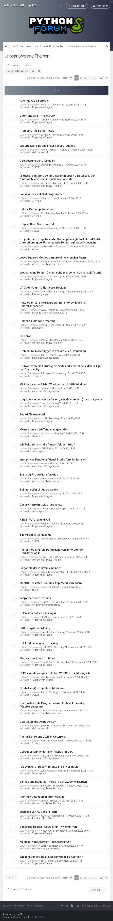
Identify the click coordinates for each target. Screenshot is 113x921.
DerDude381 (47, 246)
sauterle (45, 815)
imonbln (45, 508)
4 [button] (89, 77)
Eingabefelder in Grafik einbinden (40, 568)
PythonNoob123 (49, 149)
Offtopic (36, 200)
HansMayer (47, 602)
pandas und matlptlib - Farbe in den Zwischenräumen (53, 781)
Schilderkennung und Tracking (39, 643)
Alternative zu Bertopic (34, 100)
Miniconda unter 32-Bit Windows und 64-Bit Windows (53, 384)
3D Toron (25, 335)
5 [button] (94, 77)
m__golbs (46, 183)
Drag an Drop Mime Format (37, 224)
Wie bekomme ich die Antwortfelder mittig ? (48, 444)
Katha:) (44, 339)
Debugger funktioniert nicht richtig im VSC (46, 751)
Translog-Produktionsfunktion (39, 474)
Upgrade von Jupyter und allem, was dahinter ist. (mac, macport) (61, 399)
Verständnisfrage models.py (38, 721)
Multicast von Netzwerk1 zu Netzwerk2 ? (45, 841)
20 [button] (101, 77)
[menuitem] (32, 5)
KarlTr (44, 355)
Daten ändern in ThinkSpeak (37, 115)
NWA (43, 309)
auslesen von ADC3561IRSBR (38, 811)
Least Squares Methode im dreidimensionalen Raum (53, 257)
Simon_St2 (46, 557)
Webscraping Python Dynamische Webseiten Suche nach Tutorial (61, 272)
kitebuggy (46, 164)
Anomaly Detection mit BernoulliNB (42, 796)
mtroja (44, 463)
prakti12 (45, 276)
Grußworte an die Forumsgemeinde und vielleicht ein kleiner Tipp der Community (61, 367)
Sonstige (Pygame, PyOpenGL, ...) (49, 312)
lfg (42, 860)
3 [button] (85, 77)
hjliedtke (45, 677)
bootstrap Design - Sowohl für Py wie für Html (49, 826)
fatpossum (46, 433)
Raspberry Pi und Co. (43, 679)
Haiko (43, 587)
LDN (43, 448)
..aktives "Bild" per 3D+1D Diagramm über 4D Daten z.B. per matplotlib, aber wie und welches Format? (57, 177)
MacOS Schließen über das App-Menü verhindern (51, 583)
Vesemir (45, 104)
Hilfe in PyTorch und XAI (35, 519)
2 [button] (81, 77)
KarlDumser (47, 755)
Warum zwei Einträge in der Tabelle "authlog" (48, 145)
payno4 (44, 523)
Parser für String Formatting (37, 320)
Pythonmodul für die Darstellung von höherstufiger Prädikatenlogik (52, 551)
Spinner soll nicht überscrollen (39, 489)
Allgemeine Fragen (42, 107)
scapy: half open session (35, 598)
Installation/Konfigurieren (45, 357)
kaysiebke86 (47, 632)
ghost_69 (46, 785)
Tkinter (35, 589)
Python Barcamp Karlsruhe (36, 209)
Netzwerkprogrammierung (46, 604)
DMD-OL (45, 493)
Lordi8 (44, 418)
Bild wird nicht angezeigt (35, 534)
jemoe (44, 478)
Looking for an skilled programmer (42, 194)
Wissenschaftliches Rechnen (47, 185)
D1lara (44, 198)
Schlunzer (46, 373)
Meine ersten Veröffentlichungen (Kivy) (44, 429)
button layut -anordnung (35, 628)
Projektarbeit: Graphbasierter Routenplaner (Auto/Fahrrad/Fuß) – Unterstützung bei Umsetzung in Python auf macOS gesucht (61, 240)
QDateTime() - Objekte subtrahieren (42, 688)
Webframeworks (41, 152)
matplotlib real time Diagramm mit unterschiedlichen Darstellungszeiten (53, 304)
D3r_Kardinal (47, 213)
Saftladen (46, 134)
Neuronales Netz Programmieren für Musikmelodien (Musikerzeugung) (52, 704)
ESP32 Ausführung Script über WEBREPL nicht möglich (55, 673)
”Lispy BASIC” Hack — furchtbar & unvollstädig (49, 766)
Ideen (35, 249)
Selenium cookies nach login (38, 613)
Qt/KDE (36, 167)
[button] (71, 77)
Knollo (44, 692)
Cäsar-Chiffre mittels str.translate (41, 504)
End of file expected (32, 414)
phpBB (19, 914)
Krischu (44, 403)
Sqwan (44, 800)
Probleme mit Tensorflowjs (37, 130)
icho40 (44, 617)
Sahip (44, 845)
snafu (44, 324)
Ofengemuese (48, 538)
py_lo (43, 228)
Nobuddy (45, 572)
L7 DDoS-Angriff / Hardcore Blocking (43, 287)
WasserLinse (47, 830)
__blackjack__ (48, 770)
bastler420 (46, 647)
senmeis (45, 388)
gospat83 (46, 725)
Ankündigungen (40, 294)
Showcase (37, 327)
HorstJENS (46, 740)
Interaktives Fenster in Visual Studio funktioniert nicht (53, 459)
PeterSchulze (48, 662)
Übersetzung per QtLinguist (37, 160)
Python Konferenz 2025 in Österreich (43, 736)
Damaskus (46, 291)
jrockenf (45, 710)
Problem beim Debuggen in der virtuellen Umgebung (53, 351)
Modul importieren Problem (37, 658)
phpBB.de (39, 917)
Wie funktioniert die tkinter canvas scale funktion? (51, 856)
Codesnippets (39, 451)
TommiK (45, 119)
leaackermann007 (50, 261)
